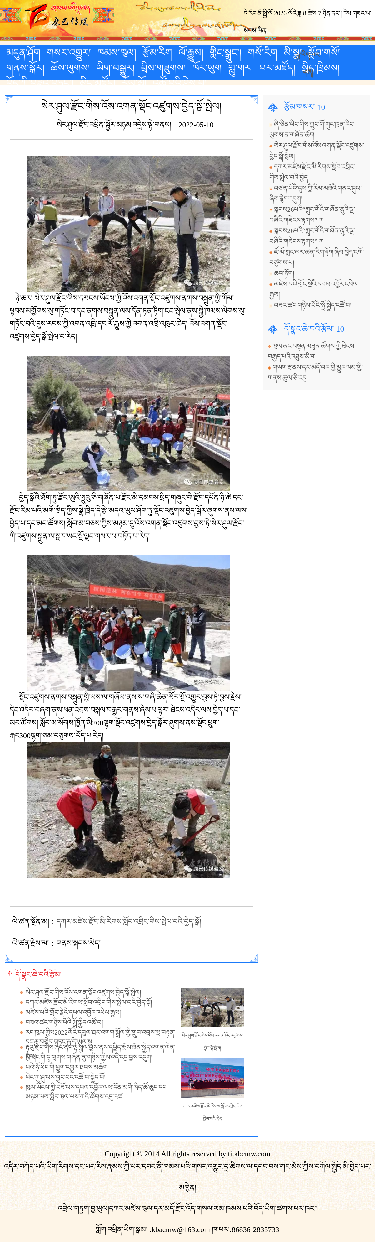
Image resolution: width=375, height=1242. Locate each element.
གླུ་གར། (240, 68)
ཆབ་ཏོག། (284, 273)
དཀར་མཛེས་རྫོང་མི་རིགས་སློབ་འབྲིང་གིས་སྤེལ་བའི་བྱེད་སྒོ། (129, 922)
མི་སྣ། (293, 53)
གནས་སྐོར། (25, 68)
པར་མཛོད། (277, 68)
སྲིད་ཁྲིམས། (321, 68)
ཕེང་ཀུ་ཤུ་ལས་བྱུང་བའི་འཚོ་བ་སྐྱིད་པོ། (66, 1077)
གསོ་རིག (263, 53)
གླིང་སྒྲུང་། (226, 53)
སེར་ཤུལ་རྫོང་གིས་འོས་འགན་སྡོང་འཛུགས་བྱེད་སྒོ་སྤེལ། (83, 992)
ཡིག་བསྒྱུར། (115, 68)
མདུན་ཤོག (23, 53)
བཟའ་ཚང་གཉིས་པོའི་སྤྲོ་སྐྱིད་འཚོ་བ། (64, 1022)
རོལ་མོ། (134, 83)
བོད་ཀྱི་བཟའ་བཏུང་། (39, 83)
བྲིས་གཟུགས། (163, 68)
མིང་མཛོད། (98, 83)
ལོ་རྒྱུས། (190, 53)
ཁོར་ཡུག (207, 68)
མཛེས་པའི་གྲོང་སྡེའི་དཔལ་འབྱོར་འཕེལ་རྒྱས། (73, 1012)
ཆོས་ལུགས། (70, 68)
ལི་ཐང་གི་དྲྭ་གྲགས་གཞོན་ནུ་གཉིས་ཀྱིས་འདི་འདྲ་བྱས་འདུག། (89, 1057)
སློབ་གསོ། (324, 53)
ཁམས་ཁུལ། (116, 53)
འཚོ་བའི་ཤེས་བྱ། (180, 83)
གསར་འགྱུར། (69, 53)
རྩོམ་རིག (157, 53)
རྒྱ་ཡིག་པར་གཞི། (308, 54)
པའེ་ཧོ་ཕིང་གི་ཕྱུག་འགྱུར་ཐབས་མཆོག (67, 1067)
